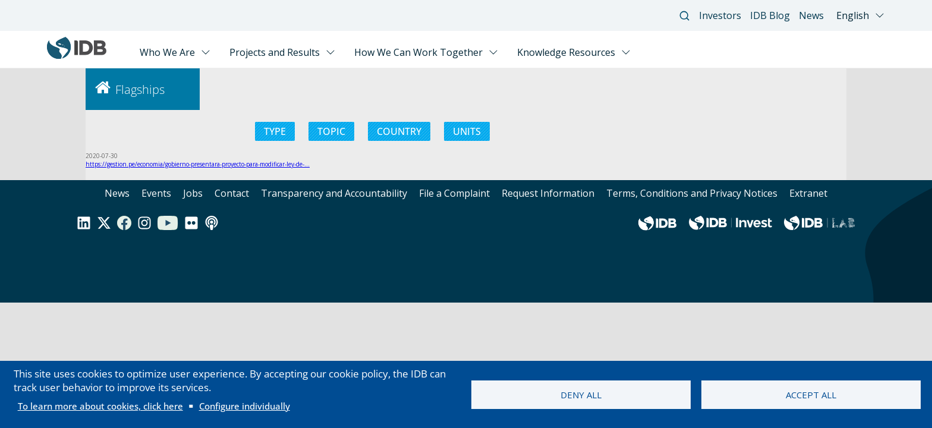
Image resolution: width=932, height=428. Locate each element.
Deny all (581, 395)
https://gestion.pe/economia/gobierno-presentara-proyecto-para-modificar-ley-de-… (198, 164)
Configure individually (244, 406)
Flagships (140, 89)
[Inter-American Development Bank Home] (76, 56)
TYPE (275, 131)
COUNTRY (399, 131)
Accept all (811, 395)
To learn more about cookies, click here (100, 406)
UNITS (467, 131)
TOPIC (331, 131)
